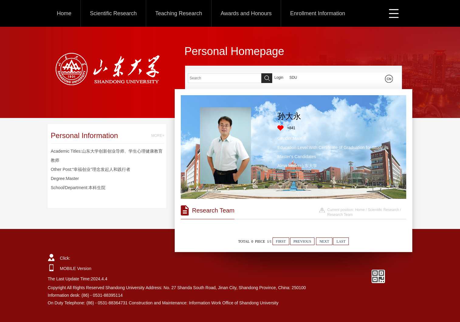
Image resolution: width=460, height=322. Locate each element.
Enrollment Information (317, 13)
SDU (293, 77)
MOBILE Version (75, 268)
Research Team (340, 215)
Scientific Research (113, 13)
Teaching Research (178, 13)
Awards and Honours (246, 13)
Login (278, 77)
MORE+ (157, 135)
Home (64, 13)
